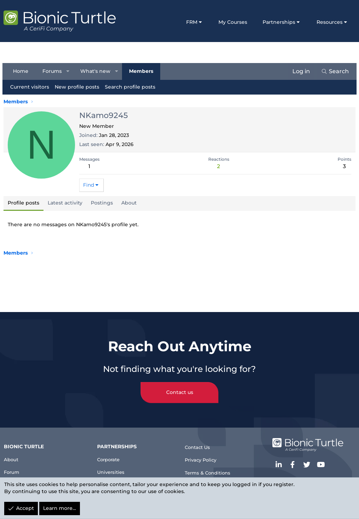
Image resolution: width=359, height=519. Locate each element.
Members (142, 71)
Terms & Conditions (212, 468)
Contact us (179, 385)
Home (21, 71)
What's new (96, 71)
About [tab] (129, 203)
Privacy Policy (204, 454)
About (14, 452)
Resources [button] (330, 22)
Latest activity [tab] (65, 203)
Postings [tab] (102, 203)
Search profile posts (131, 87)
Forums (53, 71)
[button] (69, 71)
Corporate (112, 452)
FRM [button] (191, 22)
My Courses (232, 22)
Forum (15, 466)
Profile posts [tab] (23, 203)
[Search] (334, 71)
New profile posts (78, 87)
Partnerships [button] (279, 22)
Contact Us (200, 440)
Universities (114, 466)
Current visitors (30, 87)
